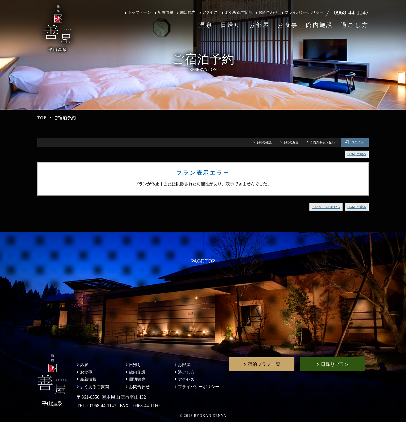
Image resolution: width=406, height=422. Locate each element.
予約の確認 (264, 142)
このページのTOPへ (326, 207)
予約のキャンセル (322, 142)
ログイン (357, 142)
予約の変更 (291, 142)
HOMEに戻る (356, 154)
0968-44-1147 (351, 12)
